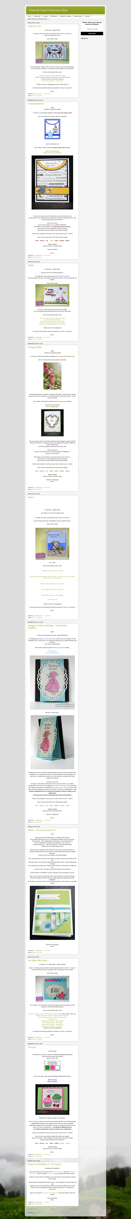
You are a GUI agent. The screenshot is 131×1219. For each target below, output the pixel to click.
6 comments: (47, 1037)
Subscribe (92, 33)
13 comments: (47, 615)
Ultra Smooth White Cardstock (52, 319)
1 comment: (47, 1202)
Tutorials (86, 16)
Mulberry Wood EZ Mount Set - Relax (52, 570)
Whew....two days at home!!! (42, 830)
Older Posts (73, 1209)
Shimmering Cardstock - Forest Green (52, 1026)
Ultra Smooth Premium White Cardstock (52, 589)
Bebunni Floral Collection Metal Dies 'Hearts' (52, 322)
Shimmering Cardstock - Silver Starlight (52, 595)
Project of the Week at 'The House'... (45, 1164)
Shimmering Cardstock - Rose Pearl (52, 1022)
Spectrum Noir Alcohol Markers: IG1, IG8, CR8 (52, 324)
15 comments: (47, 487)
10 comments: (47, 93)
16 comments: (47, 255)
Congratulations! (36, 104)
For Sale (45, 16)
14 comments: (47, 1154)
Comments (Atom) (39, 1212)
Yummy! (32, 1047)
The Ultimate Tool (52, 599)
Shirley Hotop (51, 1173)
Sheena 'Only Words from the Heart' (52, 1014)
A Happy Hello (35, 347)
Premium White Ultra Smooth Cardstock (52, 79)
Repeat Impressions (37, 257)
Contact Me (37, 16)
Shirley (62, 1143)
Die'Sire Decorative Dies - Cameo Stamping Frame (52, 1017)
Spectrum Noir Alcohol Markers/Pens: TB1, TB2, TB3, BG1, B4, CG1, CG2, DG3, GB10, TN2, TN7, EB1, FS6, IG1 (52, 577)
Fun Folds (39, 952)
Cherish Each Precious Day (48, 10)
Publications (53, 16)
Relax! (31, 497)
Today (31, 265)
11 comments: (47, 337)
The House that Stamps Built (50, 1193)
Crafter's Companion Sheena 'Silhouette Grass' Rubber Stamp (52, 77)
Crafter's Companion (65, 33)
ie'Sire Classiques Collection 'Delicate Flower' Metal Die (52, 1015)
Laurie (51, 240)
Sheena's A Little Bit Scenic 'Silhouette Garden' (52, 75)
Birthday (34, 952)
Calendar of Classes (65, 16)
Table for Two (34, 26)
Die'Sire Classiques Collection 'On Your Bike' (52, 321)
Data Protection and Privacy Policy (37, 19)
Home (29, 16)
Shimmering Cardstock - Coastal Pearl (52, 81)
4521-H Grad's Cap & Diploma (52, 152)
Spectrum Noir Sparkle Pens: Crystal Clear (52, 583)
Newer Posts (32, 1209)
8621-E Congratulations (52, 151)
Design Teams (78, 16)
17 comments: (47, 950)
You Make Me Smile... (38, 961)
